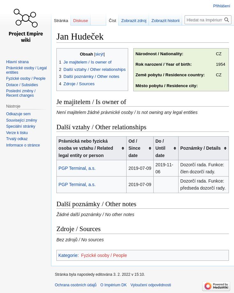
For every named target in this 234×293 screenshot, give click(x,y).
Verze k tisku (17, 133)
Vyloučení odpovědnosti (150, 285)
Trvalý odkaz (17, 139)
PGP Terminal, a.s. (77, 168)
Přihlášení (221, 6)
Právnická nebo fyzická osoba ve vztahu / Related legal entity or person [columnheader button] (86, 148)
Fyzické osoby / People (104, 255)
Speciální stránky (20, 126)
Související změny (21, 120)
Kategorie (67, 255)
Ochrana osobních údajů (76, 285)
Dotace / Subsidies (22, 85)
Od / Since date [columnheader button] (134, 148)
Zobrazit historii (165, 20)
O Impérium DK (113, 285)
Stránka (61, 20)
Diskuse (80, 20)
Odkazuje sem (18, 114)
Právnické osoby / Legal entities (26, 70)
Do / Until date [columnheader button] (160, 148)
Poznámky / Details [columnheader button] (200, 148)
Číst (112, 20)
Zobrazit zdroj (133, 20)
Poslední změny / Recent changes (20, 93)
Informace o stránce (23, 145)
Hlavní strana (17, 62)
